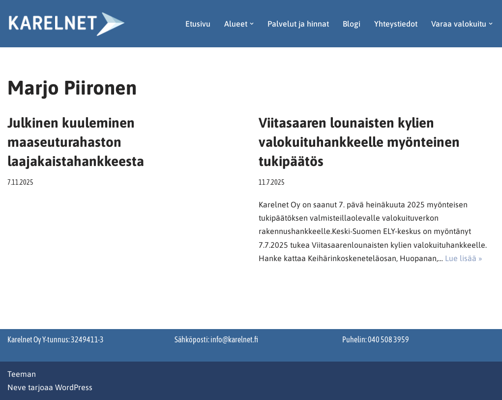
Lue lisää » (463, 258)
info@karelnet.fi (234, 339)
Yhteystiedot (395, 23)
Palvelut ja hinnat (298, 23)
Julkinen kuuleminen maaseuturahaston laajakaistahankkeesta (75, 142)
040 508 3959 (388, 339)
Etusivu (197, 23)
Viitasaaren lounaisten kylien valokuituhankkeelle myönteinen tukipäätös (359, 142)
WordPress (73, 387)
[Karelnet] (66, 23)
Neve (16, 387)
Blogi (351, 23)
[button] (252, 24)
